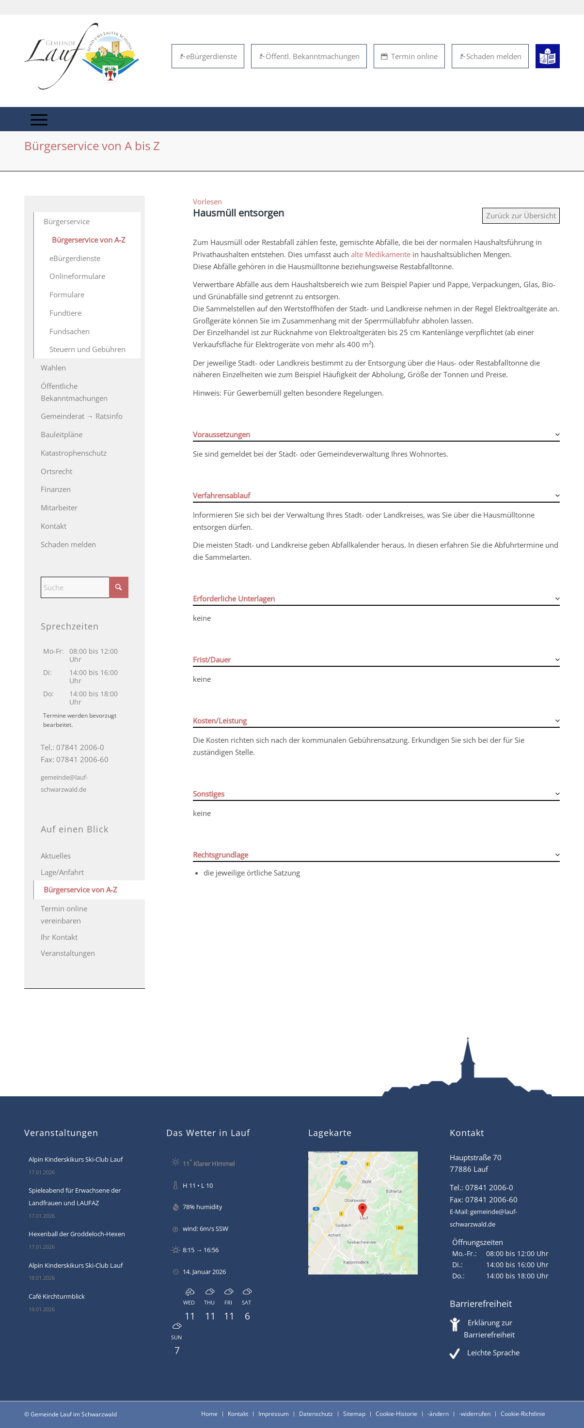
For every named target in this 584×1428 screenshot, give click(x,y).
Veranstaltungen (68, 953)
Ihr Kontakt (59, 937)
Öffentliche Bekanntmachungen (74, 392)
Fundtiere (65, 313)
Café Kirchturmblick (57, 1296)
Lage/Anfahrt (62, 872)
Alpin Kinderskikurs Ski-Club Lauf (76, 1159)
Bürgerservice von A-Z (89, 240)
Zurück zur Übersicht (521, 215)
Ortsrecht (56, 471)
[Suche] (84, 587)
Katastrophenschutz (74, 453)
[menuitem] (39, 119)
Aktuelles (56, 855)
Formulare (66, 294)
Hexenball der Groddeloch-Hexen (77, 1233)
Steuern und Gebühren (87, 349)
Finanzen (56, 489)
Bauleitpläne (61, 434)
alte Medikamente (380, 254)
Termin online (409, 56)
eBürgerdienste (208, 56)
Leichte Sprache (493, 1352)
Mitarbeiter (59, 507)
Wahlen (53, 367)
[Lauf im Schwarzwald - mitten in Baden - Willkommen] (81, 56)
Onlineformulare (77, 276)
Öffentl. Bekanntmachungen (309, 56)
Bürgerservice (67, 221)
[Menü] (39, 119)
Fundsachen (69, 331)
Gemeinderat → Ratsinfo (82, 416)
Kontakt (53, 526)
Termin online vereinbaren (64, 914)
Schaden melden (490, 56)
